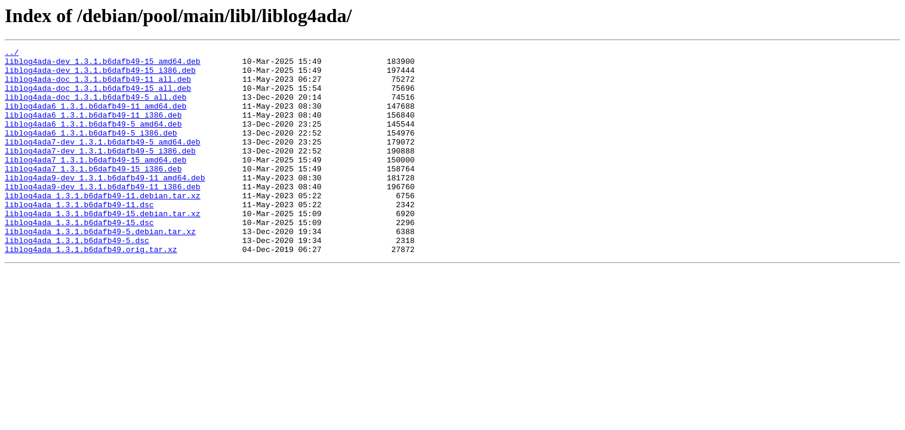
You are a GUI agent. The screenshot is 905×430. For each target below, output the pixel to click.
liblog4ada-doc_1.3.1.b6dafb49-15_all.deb (98, 96)
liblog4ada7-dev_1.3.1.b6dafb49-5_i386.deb (100, 172)
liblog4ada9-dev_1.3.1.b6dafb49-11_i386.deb (103, 215)
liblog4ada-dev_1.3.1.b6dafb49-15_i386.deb (100, 75)
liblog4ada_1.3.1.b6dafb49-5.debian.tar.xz (100, 268)
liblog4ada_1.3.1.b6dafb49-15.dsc (79, 258)
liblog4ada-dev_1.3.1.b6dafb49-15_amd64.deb (103, 64)
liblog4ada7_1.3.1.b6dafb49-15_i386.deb (93, 193)
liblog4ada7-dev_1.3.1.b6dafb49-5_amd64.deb (103, 161)
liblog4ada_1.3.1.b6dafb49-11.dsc (79, 236)
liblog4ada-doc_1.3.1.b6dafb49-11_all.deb (98, 86)
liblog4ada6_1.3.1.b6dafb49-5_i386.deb (91, 150)
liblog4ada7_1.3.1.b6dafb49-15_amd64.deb (95, 182)
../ (12, 53)
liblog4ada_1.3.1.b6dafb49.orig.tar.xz (91, 290)
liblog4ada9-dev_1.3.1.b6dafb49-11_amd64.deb (105, 204)
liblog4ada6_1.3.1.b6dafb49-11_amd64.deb (95, 118)
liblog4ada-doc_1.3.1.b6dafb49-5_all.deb (95, 107)
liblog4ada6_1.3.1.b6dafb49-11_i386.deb (93, 129)
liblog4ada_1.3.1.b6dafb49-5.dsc (77, 279)
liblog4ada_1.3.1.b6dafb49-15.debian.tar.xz (103, 247)
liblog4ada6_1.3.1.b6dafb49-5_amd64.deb (93, 139)
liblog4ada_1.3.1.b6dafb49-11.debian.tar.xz (103, 225)
